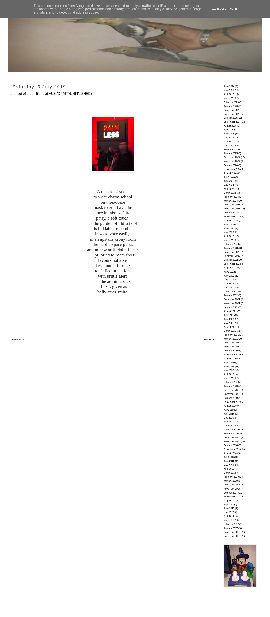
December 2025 (232, 110)
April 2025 (229, 141)
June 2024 (229, 181)
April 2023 (229, 236)
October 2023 (231, 212)
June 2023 (229, 228)
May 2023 (229, 232)
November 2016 (232, 536)
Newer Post (18, 339)
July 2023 (229, 224)
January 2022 (231, 295)
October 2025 (231, 118)
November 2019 (232, 394)
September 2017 (232, 496)
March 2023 (230, 240)
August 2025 (230, 126)
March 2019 (230, 425)
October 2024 (231, 165)
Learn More (219, 9)
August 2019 (230, 405)
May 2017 (229, 512)
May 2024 (229, 185)
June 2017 (229, 508)
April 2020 (229, 374)
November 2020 (232, 346)
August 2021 (230, 311)
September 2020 (232, 354)
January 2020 (231, 386)
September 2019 (232, 402)
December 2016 (232, 532)
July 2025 (229, 129)
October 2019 (231, 398)
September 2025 (232, 122)
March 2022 (230, 287)
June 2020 (229, 366)
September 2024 (232, 169)
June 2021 (229, 319)
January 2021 (231, 339)
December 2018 (232, 437)
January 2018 (231, 481)
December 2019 (232, 390)
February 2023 (231, 244)
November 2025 (232, 114)
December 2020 (232, 342)
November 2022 (232, 256)
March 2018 (230, 473)
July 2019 (229, 409)
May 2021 (229, 323)
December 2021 (232, 299)
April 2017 (229, 516)
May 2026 (229, 90)
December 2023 (232, 204)
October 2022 (231, 260)
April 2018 (229, 469)
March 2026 (230, 98)
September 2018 (232, 449)
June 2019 (229, 413)
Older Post (208, 339)
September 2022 (232, 264)
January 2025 (231, 153)
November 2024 (232, 161)
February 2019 (231, 429)
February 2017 (231, 524)
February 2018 (231, 477)
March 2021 (230, 331)
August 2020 (230, 358)
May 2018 (229, 465)
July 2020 (229, 362)
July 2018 (229, 457)
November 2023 (232, 208)
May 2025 (229, 137)
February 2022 (231, 291)
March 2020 (230, 378)
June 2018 (229, 461)
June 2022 (229, 275)
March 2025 (230, 145)
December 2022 (232, 252)
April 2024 (229, 189)
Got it (233, 9)
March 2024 (230, 192)
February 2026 (231, 102)
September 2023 (232, 216)
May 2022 (229, 279)
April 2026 (229, 94)
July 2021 (229, 315)
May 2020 (229, 370)
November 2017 (232, 488)
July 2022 (229, 271)
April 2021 (229, 327)
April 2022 (229, 283)
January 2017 (231, 528)
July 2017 (229, 504)
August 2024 (230, 173)
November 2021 (232, 303)
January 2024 (231, 200)
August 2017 (230, 500)
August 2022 (230, 267)
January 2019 (231, 433)
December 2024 (232, 157)
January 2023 (231, 248)
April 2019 (229, 421)
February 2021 (231, 335)
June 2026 (229, 86)
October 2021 (231, 307)
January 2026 (231, 106)
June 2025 (229, 133)
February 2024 (231, 196)
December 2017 (232, 484)
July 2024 (229, 177)
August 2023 (230, 220)
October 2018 (231, 445)
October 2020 (231, 350)
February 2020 (231, 382)
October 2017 (231, 492)
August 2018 (230, 453)
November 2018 (232, 441)
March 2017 (230, 520)
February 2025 (231, 149)
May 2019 (229, 417)
